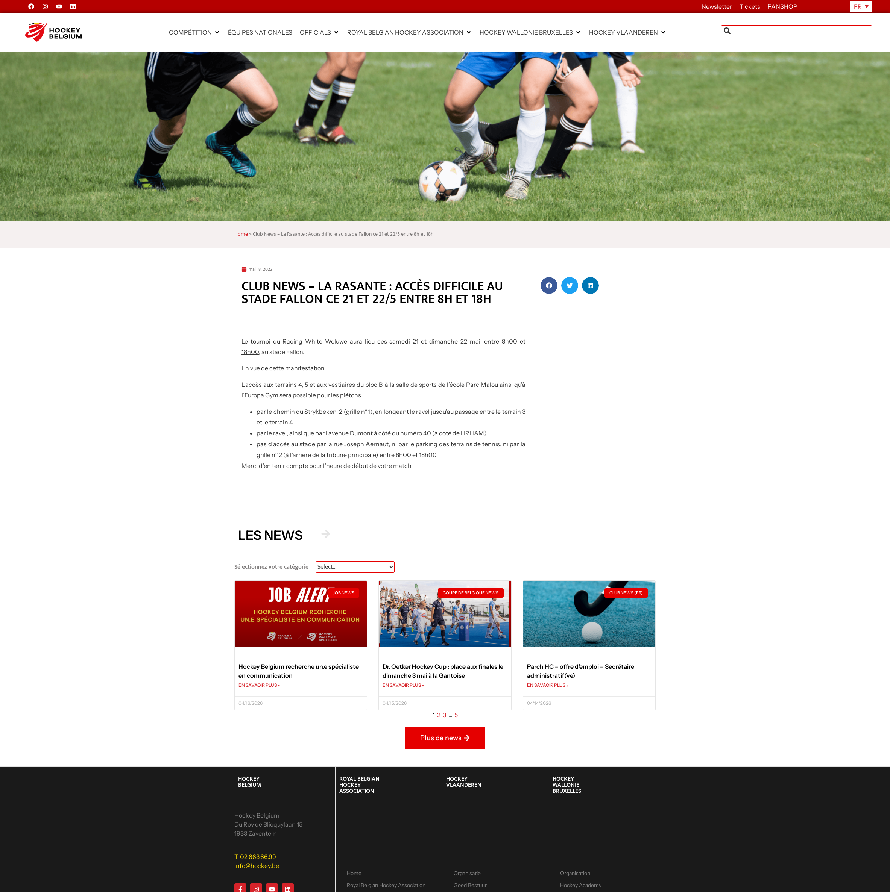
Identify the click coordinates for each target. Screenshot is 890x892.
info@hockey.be (256, 865)
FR (858, 6)
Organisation (575, 873)
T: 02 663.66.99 (255, 856)
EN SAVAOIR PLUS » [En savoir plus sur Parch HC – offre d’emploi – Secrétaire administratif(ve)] (547, 685)
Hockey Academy (580, 885)
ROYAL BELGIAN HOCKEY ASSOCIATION (359, 785)
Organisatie (467, 873)
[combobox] (796, 32)
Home (241, 234)
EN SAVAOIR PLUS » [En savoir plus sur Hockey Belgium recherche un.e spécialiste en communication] (259, 685)
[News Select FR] (355, 567)
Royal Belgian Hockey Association (386, 885)
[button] (194, 32)
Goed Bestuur (470, 885)
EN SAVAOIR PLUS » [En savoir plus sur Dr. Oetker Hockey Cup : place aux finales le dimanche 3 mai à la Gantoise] (403, 685)
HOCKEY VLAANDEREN (463, 782)
